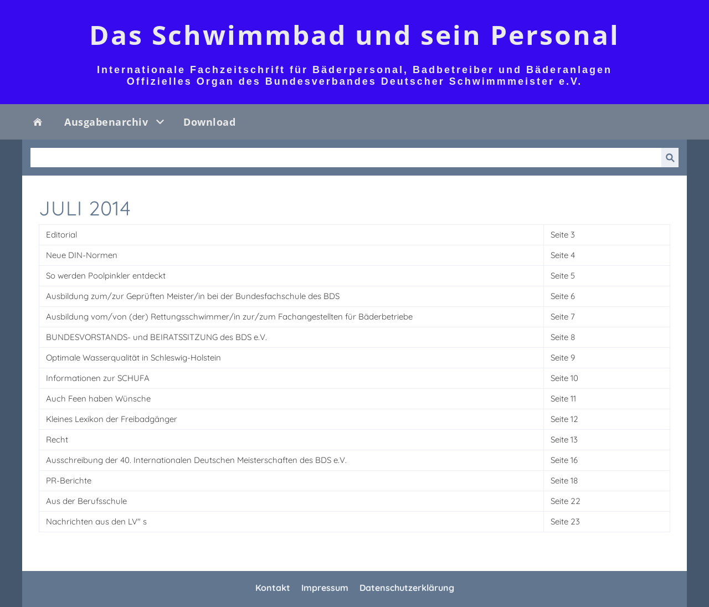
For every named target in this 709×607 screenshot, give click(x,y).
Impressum (324, 587)
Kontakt (272, 587)
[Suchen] (345, 157)
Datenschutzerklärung (406, 587)
